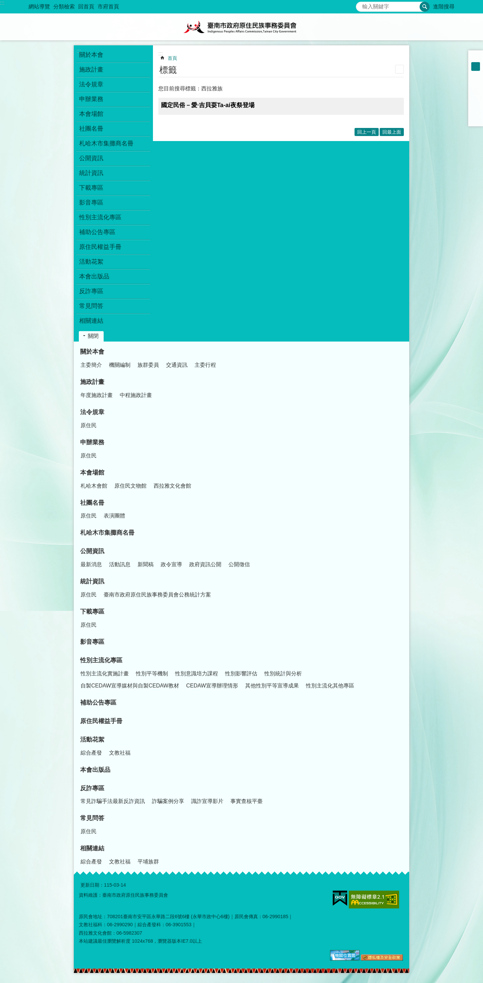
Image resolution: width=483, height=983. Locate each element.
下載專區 (92, 611)
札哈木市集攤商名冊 (106, 143)
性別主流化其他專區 (330, 685)
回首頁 (86, 6)
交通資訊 (176, 365)
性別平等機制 (152, 673)
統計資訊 (92, 581)
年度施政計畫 (96, 395)
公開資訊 (92, 551)
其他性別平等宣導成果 (272, 685)
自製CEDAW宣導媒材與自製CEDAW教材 (129, 685)
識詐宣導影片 (207, 801)
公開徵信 (239, 564)
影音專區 (91, 202)
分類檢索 (64, 6)
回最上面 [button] (391, 132)
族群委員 (148, 365)
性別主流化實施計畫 (104, 673)
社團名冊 (92, 502)
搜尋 (361, 5)
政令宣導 (171, 564)
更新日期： (92, 885)
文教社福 (119, 753)
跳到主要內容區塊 (3, 3)
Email (475, 119)
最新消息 (91, 564)
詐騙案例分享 (168, 801)
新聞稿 (146, 564)
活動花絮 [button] (91, 261)
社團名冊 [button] (91, 128)
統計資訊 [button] (91, 173)
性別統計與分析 (283, 673)
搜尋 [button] (425, 7)
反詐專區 (92, 788)
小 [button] (475, 57)
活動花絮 (92, 739)
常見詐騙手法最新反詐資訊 (112, 801)
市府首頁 (108, 6)
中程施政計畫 (136, 395)
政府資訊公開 (205, 564)
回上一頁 (366, 132)
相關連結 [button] (91, 320)
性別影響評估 (241, 673)
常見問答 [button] (91, 306)
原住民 (88, 425)
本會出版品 (94, 276)
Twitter (475, 101)
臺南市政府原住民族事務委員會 (241, 26)
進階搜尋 (443, 6)
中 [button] (475, 66)
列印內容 (399, 69)
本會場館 (92, 472)
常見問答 (92, 818)
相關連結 (92, 848)
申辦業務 (92, 442)
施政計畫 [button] (91, 69)
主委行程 (205, 365)
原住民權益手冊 (100, 246)
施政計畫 (92, 381)
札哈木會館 (93, 486)
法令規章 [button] (91, 84)
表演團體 (114, 516)
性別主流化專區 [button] (100, 217)
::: (2, 3)
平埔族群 (148, 861)
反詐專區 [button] (91, 291)
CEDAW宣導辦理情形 (212, 685)
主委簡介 (91, 365)
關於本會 (92, 351)
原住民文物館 (130, 486)
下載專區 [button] (91, 187)
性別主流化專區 (101, 660)
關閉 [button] (93, 336)
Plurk (475, 92)
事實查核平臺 (246, 801)
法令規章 (92, 412)
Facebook (475, 84)
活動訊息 (119, 564)
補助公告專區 (97, 232)
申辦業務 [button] (91, 99)
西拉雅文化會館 (172, 486)
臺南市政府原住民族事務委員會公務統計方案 (157, 594)
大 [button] (475, 75)
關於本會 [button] (91, 54)
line (475, 110)
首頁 (172, 58)
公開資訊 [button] (91, 158)
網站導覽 (39, 6)
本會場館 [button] (91, 113)
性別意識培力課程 (196, 673)
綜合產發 (91, 753)
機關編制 (119, 365)
